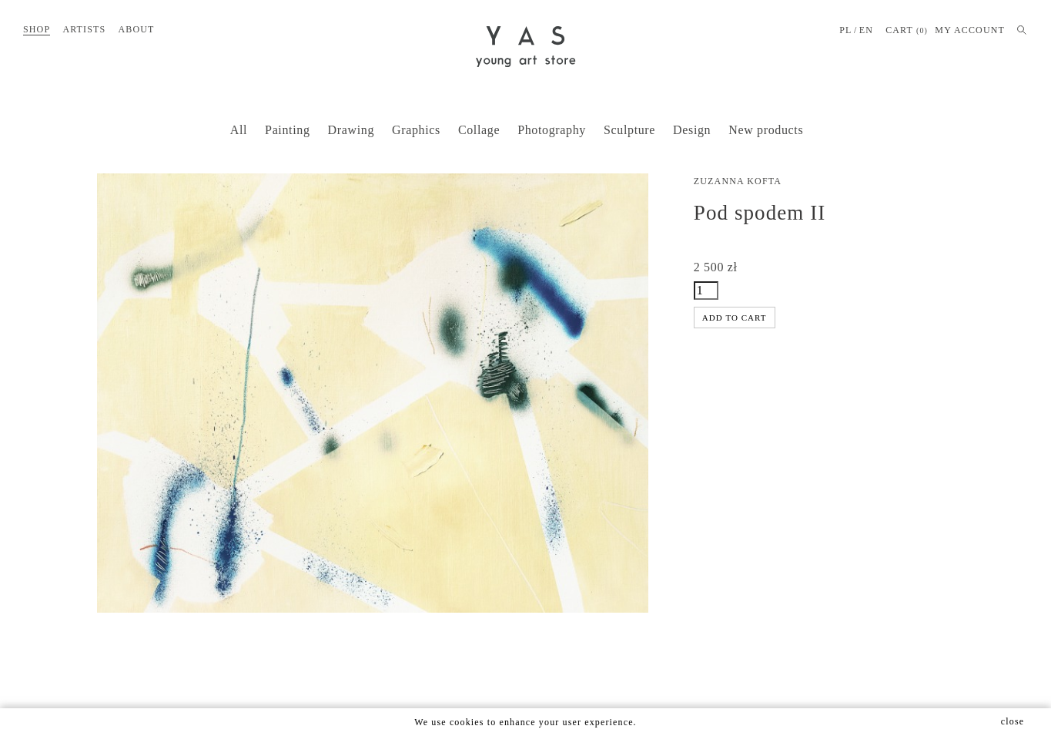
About (136, 29)
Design (692, 129)
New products (765, 129)
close (1012, 721)
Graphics (416, 129)
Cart (906, 31)
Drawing (351, 129)
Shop (36, 29)
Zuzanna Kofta (738, 181)
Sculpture (629, 129)
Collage (479, 129)
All (238, 129)
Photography (551, 129)
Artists (83, 29)
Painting (287, 129)
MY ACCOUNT (970, 30)
